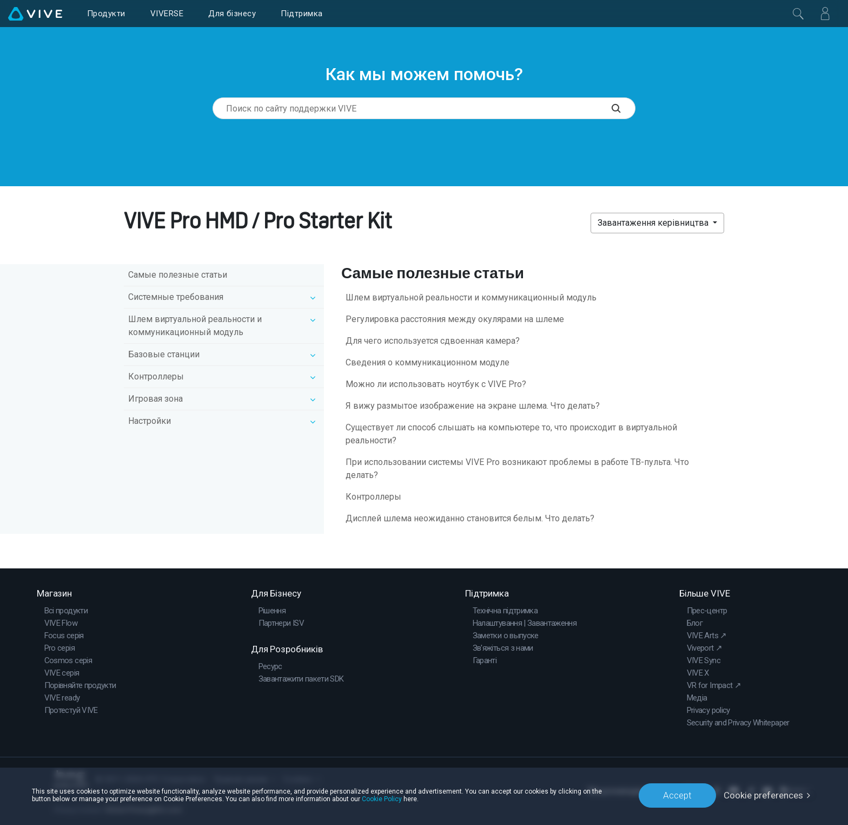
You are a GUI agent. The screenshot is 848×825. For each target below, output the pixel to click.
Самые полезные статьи (177, 275)
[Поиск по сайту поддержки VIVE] (623, 108)
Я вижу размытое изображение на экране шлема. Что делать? (473, 406)
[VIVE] (35, 13)
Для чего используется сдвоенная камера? (433, 341)
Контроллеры (373, 497)
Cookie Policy (382, 799)
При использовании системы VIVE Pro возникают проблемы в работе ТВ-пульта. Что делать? (517, 468)
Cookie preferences (763, 795)
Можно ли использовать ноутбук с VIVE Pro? (436, 384)
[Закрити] (798, 13)
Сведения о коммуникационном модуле (427, 362)
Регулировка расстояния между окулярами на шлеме (455, 319)
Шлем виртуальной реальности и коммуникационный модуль (471, 297)
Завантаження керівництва (654, 223)
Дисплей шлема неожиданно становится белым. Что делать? (470, 518)
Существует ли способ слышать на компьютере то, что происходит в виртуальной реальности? (511, 434)
